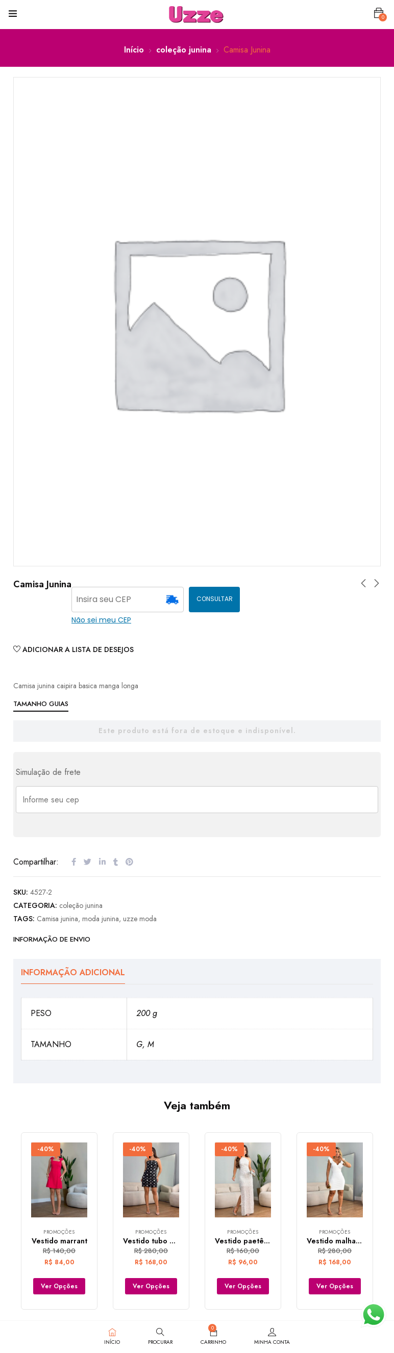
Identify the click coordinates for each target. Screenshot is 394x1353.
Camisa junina (57, 919)
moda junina (100, 919)
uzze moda (140, 919)
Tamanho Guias (40, 704)
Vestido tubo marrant (159, 1241)
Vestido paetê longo (250, 1241)
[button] (379, 13)
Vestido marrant (59, 1241)
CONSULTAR (214, 598)
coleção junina (183, 50)
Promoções (59, 1232)
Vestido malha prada (342, 1241)
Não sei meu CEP (101, 620)
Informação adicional (73, 972)
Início (134, 50)
